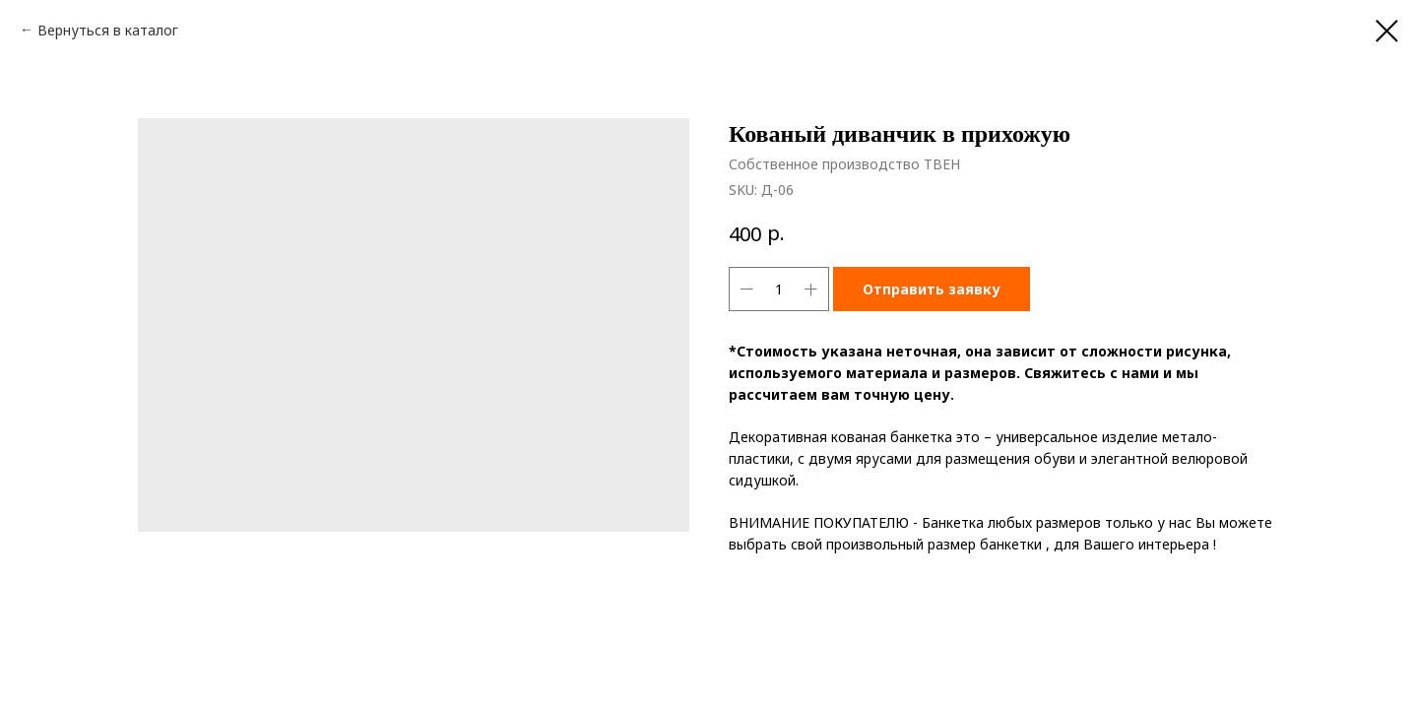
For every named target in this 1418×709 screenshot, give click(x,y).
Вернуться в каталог (107, 30)
